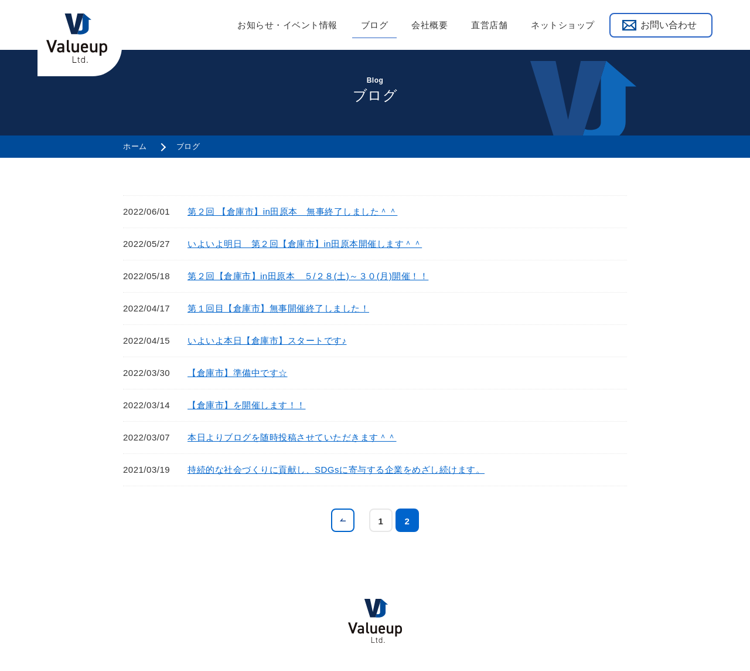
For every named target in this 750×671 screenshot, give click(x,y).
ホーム (135, 146)
